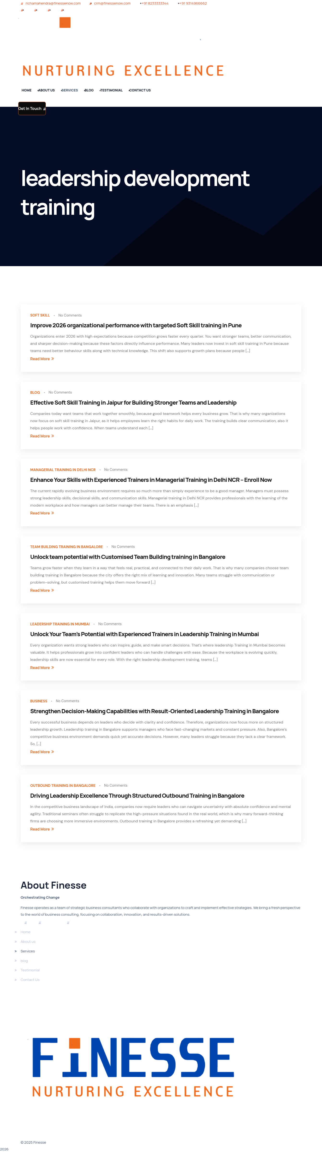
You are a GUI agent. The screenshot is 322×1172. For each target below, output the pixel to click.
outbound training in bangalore (69, 797)
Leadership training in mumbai (65, 632)
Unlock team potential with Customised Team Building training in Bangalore (127, 564)
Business (40, 711)
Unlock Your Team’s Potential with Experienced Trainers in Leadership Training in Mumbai (144, 642)
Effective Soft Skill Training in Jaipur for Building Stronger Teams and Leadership (133, 406)
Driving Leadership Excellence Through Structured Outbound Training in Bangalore (137, 808)
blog (36, 395)
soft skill (42, 316)
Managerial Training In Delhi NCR (69, 474)
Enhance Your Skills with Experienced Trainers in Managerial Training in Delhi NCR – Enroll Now (151, 485)
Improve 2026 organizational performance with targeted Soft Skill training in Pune (136, 327)
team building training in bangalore (73, 553)
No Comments (75, 316)
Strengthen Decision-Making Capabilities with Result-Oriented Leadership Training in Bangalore (154, 721)
